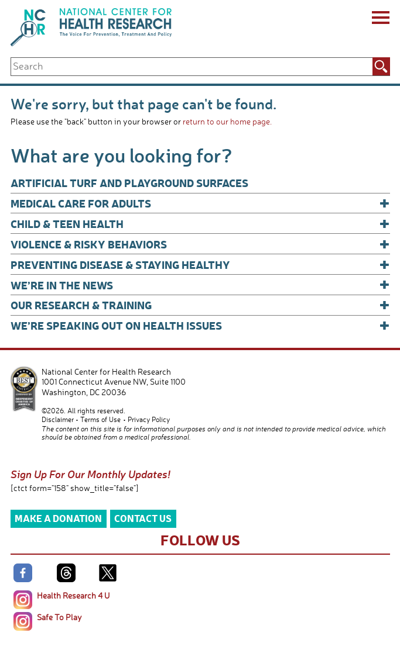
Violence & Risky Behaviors (200, 244)
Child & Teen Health (200, 223)
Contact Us (143, 518)
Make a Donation (58, 518)
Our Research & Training (200, 305)
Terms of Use (100, 419)
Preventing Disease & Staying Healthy (200, 264)
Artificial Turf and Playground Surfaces (129, 182)
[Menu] (380, 19)
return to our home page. (227, 121)
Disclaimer (58, 419)
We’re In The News (200, 285)
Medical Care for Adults (200, 203)
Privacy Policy (149, 419)
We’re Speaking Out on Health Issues (200, 325)
